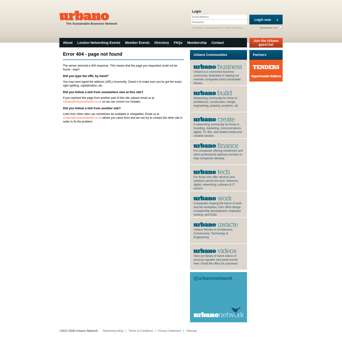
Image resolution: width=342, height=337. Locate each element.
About (67, 43)
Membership (197, 43)
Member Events (137, 43)
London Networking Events (98, 43)
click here (237, 27)
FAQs (178, 43)
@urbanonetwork (213, 278)
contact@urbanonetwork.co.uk (82, 101)
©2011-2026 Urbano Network (78, 330)
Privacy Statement (169, 330)
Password (198, 22)
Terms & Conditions (140, 330)
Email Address (200, 16)
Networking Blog (113, 330)
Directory (161, 43)
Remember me (271, 27)
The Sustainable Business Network (91, 17)
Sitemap (191, 330)
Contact (218, 43)
